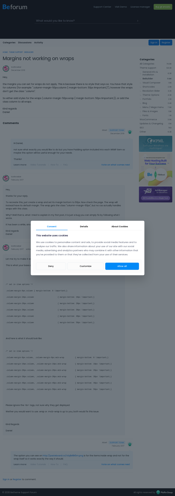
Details (84, 226)
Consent (52, 226)
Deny (51, 266)
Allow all (122, 266)
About (120, 226)
